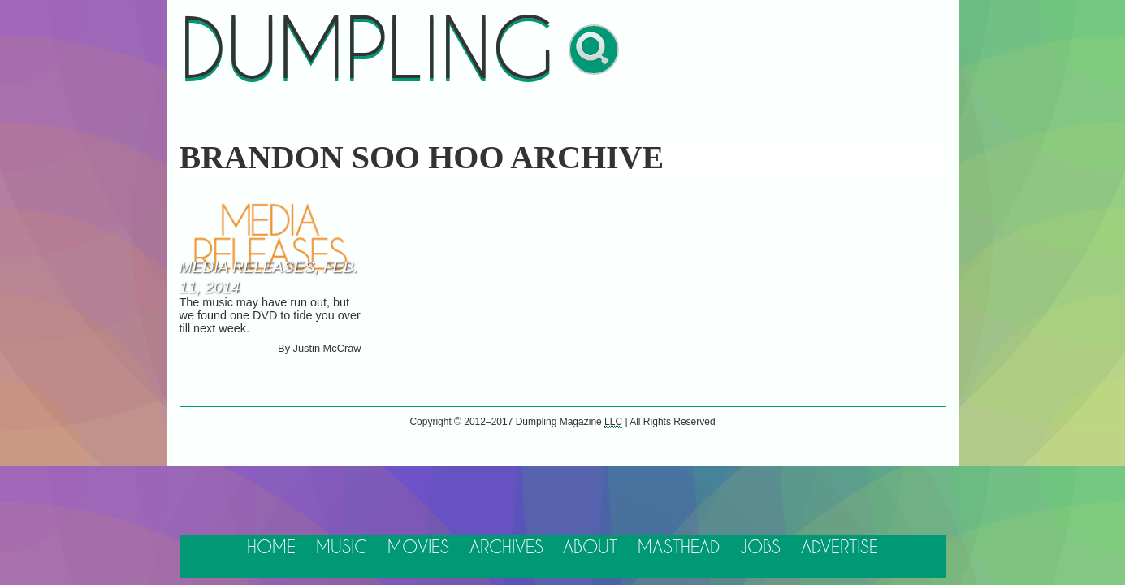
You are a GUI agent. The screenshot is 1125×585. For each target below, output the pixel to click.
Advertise (839, 548)
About (590, 548)
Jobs (760, 548)
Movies (418, 548)
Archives (506, 548)
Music (341, 548)
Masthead (679, 548)
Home (271, 548)
